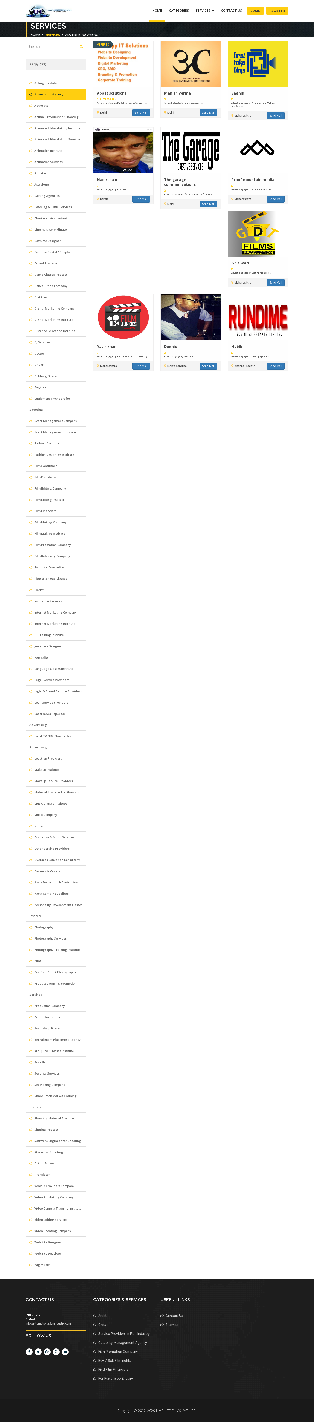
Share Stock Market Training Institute (53, 1101)
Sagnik (237, 93)
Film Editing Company (47, 488)
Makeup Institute (44, 770)
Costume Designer (45, 241)
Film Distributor (43, 477)
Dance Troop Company (48, 286)
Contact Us (231, 10)
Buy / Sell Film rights (112, 1360)
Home (157, 10)
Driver (36, 365)
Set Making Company (47, 1085)
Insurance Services (45, 601)
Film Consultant (43, 466)
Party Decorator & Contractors (54, 882)
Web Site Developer (46, 1253)
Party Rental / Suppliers (49, 894)
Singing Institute (44, 1129)
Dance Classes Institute (48, 274)
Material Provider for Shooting (54, 792)
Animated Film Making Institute (54, 128)
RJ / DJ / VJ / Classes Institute (51, 1051)
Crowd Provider (43, 263)
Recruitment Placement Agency (55, 1040)
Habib (236, 347)
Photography (41, 927)
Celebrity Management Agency (120, 1343)
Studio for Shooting (46, 1152)
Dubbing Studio (43, 376)
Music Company (43, 815)
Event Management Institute (52, 432)
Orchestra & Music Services (51, 837)
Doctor (36, 353)
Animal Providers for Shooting (54, 117)
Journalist (38, 657)
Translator (39, 1175)
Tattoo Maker (41, 1163)
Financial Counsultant (47, 567)
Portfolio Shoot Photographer (53, 972)
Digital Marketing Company (52, 308)
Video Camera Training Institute (55, 1208)
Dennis (170, 347)
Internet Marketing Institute (52, 624)
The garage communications (180, 182)
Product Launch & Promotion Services (52, 989)
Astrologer (39, 184)
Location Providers (45, 758)
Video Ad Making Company (51, 1197)
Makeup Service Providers (51, 781)
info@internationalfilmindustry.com (48, 1323)
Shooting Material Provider (52, 1118)
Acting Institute (43, 83)
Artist (100, 1316)
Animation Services (46, 162)
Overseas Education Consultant (54, 860)
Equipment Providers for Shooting (49, 404)
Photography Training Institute (54, 950)
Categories (179, 10)
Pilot (35, 961)
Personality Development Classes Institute (55, 910)
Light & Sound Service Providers (55, 691)
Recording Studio (44, 1028)
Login (255, 11)
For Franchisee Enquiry (113, 1378)
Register (277, 11)
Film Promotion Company (50, 545)
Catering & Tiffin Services (50, 207)
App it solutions (112, 93)
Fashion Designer (44, 443)
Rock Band (39, 1062)
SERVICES (205, 10)
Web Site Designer (45, 1242)
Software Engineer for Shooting (55, 1141)
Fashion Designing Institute (51, 455)
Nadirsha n (107, 179)
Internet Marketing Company (53, 612)
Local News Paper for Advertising (47, 719)
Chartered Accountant (48, 218)
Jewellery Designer (45, 646)
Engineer (38, 387)
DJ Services (39, 342)
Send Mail (141, 113)
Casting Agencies (44, 196)
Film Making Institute (47, 533)
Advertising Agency (82, 34)
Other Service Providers (49, 848)
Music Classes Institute (48, 803)
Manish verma (177, 93)
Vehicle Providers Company (51, 1186)
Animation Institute (45, 151)
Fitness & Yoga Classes (48, 578)
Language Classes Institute (51, 669)
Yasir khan (107, 347)
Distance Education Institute (52, 331)
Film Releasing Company (49, 556)
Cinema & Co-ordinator (48, 229)
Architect (38, 173)
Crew (100, 1325)
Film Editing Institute (47, 500)
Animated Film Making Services (55, 139)
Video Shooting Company (50, 1231)
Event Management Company (53, 421)
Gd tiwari (240, 263)
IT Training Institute (46, 635)
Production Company (47, 1006)
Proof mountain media (252, 179)
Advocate (38, 105)
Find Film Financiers (110, 1369)
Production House (45, 1017)
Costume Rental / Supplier (50, 252)
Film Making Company (48, 522)
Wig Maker (39, 1265)
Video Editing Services (48, 1220)
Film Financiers (42, 511)
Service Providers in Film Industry (121, 1334)
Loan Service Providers (48, 702)
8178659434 (106, 99)
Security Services (44, 1073)
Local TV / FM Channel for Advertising (50, 741)
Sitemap (169, 1325)
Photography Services (48, 938)
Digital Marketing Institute (51, 320)
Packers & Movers (44, 871)
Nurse (36, 826)
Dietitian (38, 297)
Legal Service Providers (49, 680)
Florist (36, 590)
